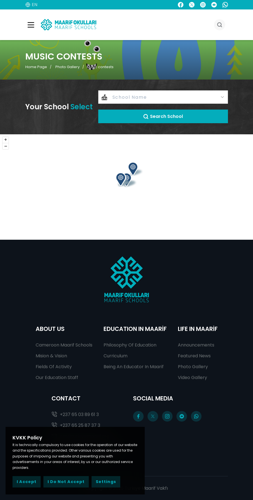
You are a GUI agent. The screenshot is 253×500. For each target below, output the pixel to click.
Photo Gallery (67, 67)
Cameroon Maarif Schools (64, 345)
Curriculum (115, 356)
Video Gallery (192, 377)
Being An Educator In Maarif (134, 366)
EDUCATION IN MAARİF (135, 329)
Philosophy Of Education (130, 345)
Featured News (194, 356)
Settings (106, 481)
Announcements (196, 345)
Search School (163, 116)
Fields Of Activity (54, 366)
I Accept (26, 481)
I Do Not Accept (66, 481)
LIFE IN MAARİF (198, 329)
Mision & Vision (51, 356)
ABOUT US (50, 329)
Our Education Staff (57, 377)
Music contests (100, 67)
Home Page (36, 67)
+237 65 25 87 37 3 (75, 425)
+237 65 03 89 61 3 (75, 414)
